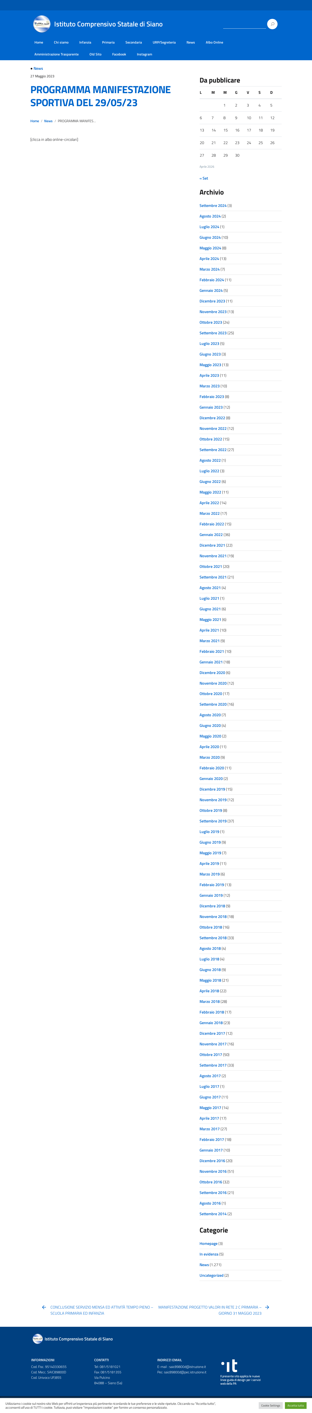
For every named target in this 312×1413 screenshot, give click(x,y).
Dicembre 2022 (212, 418)
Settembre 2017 (213, 1065)
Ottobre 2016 (211, 1182)
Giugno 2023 (210, 354)
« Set (204, 178)
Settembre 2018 (213, 938)
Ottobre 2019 (211, 810)
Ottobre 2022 (211, 439)
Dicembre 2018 (212, 906)
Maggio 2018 (210, 980)
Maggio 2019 (210, 853)
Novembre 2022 (213, 428)
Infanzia (85, 42)
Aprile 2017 (209, 1118)
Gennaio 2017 (211, 1150)
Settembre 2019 (213, 821)
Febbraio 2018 (212, 1012)
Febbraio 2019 (212, 885)
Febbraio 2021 (212, 651)
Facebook (119, 54)
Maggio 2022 (210, 492)
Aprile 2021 (209, 630)
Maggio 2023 (210, 365)
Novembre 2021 (213, 556)
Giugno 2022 (210, 481)
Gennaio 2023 (211, 407)
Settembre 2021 (213, 577)
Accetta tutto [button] (296, 1405)
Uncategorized (212, 1275)
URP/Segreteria (164, 42)
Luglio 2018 (209, 959)
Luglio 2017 (209, 1086)
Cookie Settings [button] (270, 1405)
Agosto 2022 (210, 460)
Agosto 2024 (210, 216)
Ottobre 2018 (211, 927)
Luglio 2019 (209, 832)
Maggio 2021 (210, 619)
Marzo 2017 (210, 1129)
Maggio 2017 (210, 1108)
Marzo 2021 (210, 641)
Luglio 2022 (209, 471)
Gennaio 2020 (211, 778)
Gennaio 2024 (211, 290)
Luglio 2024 (209, 227)
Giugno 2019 (210, 842)
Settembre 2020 (213, 704)
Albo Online (214, 42)
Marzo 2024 (210, 269)
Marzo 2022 (210, 513)
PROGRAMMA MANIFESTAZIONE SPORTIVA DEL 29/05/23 (100, 95)
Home (38, 42)
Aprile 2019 (209, 863)
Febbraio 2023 (212, 397)
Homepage (209, 1243)
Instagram (144, 54)
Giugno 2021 (210, 609)
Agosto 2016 (210, 1203)
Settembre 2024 (213, 205)
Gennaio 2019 (211, 895)
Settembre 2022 (213, 450)
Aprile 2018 (209, 991)
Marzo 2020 (210, 757)
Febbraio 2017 (212, 1139)
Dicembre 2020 (212, 673)
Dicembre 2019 (212, 789)
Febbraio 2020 (212, 768)
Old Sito (95, 54)
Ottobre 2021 (211, 566)
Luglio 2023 (209, 343)
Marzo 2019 (210, 874)
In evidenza (209, 1254)
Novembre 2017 (213, 1044)
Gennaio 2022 (211, 535)
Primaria (108, 42)
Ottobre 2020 (211, 694)
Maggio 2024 (210, 248)
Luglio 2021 (209, 598)
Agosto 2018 (210, 948)
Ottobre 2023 (211, 322)
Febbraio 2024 (212, 280)
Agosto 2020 (210, 715)
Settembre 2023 (213, 333)
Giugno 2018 (210, 970)
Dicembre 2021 (212, 545)
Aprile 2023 (209, 375)
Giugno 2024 (210, 237)
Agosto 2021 (210, 588)
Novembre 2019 (213, 800)
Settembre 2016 (213, 1192)
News (191, 42)
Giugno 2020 (210, 725)
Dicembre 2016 (212, 1161)
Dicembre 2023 (212, 301)
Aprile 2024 (209, 258)
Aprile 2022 (209, 503)
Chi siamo (61, 42)
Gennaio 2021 (211, 662)
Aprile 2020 (209, 747)
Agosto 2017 (210, 1076)
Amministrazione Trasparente (56, 54)
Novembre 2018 (213, 916)
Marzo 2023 (210, 386)
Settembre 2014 (213, 1214)
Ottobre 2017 (211, 1054)
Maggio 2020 (210, 736)
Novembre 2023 (213, 312)
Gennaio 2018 (211, 1023)
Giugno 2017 (210, 1097)
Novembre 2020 (213, 683)
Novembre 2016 (213, 1171)
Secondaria (133, 42)
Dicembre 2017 (212, 1033)
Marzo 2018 (210, 1001)
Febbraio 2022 (212, 524)
